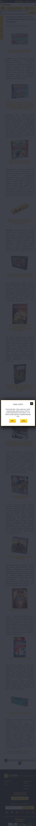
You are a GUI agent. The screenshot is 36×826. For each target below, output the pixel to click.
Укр (12, 421)
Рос (23, 421)
